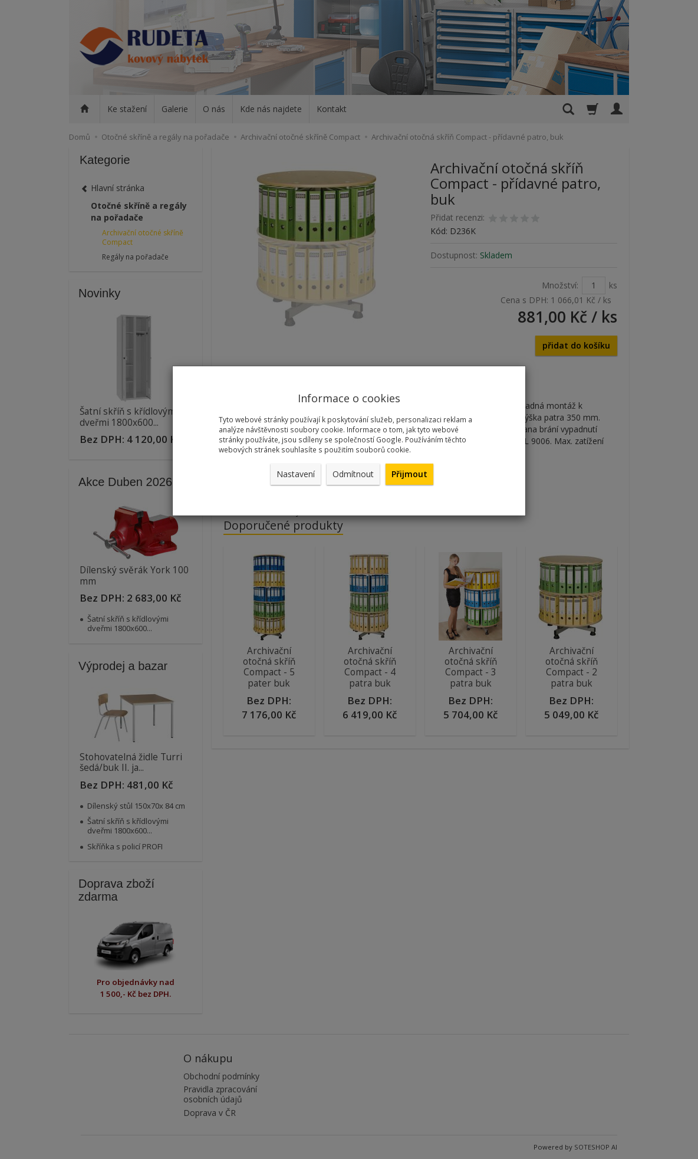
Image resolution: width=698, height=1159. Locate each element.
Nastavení (295, 474)
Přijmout (409, 474)
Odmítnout (353, 474)
